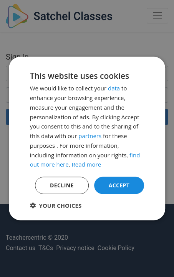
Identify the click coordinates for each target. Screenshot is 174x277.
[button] (56, 205)
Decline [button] (62, 185)
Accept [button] (119, 185)
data (114, 88)
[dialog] (87, 138)
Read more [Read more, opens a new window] (86, 164)
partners (89, 136)
